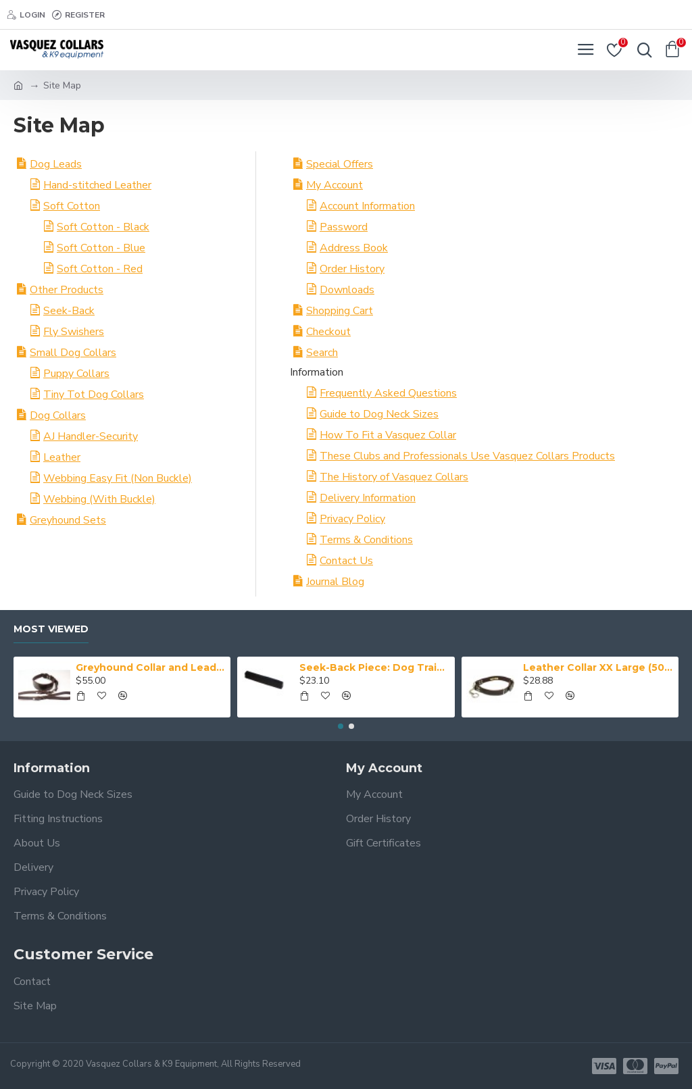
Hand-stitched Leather (97, 185)
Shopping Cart (339, 310)
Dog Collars (58, 415)
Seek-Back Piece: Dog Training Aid (374, 667)
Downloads (347, 289)
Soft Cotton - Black (103, 227)
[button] (340, 726)
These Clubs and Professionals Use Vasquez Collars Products (467, 456)
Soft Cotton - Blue (101, 247)
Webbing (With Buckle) (99, 499)
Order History (352, 268)
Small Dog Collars (73, 352)
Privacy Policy (352, 518)
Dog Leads (56, 164)
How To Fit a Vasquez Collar (388, 435)
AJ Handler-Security (90, 436)
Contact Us (346, 560)
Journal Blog (335, 581)
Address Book (354, 247)
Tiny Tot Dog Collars (93, 394)
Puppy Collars (76, 373)
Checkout (328, 331)
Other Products (66, 289)
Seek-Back (69, 310)
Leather (61, 457)
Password (344, 227)
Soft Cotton (71, 206)
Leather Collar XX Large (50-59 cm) (598, 667)
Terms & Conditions (366, 539)
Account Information (367, 206)
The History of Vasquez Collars (394, 477)
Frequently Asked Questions (388, 393)
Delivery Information (368, 497)
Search (322, 352)
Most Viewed (51, 629)
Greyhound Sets (68, 520)
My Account (334, 185)
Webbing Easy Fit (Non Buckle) (117, 478)
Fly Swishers (73, 331)
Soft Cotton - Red (100, 268)
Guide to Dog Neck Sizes (379, 414)
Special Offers (339, 164)
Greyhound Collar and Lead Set (151, 667)
